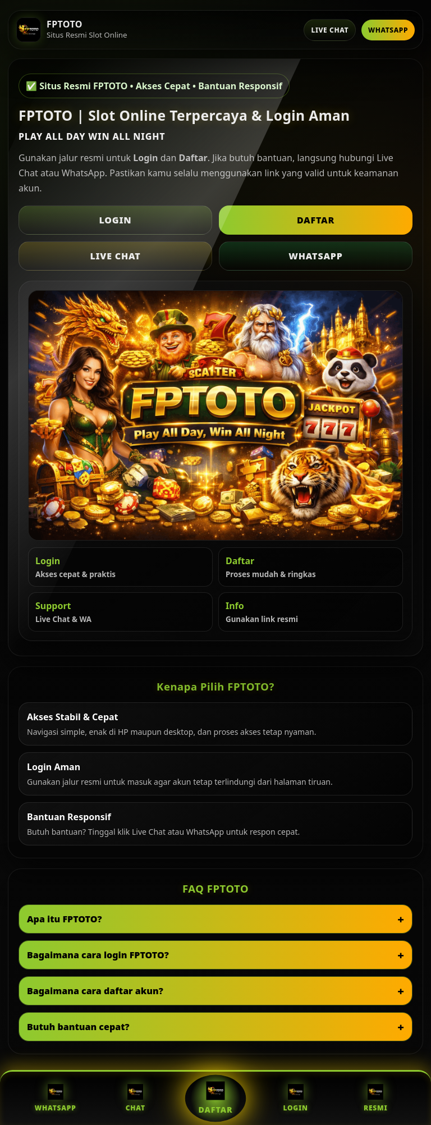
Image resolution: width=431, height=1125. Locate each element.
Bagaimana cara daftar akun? (95, 991)
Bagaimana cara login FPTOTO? (98, 955)
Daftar (315, 220)
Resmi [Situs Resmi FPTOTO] (376, 1098)
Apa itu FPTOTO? (64, 919)
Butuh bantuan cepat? (78, 1027)
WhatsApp (388, 30)
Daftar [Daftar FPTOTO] (215, 1098)
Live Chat (330, 30)
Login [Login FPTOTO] (295, 1098)
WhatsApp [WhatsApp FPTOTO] (55, 1098)
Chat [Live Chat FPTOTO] (135, 1098)
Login (115, 220)
